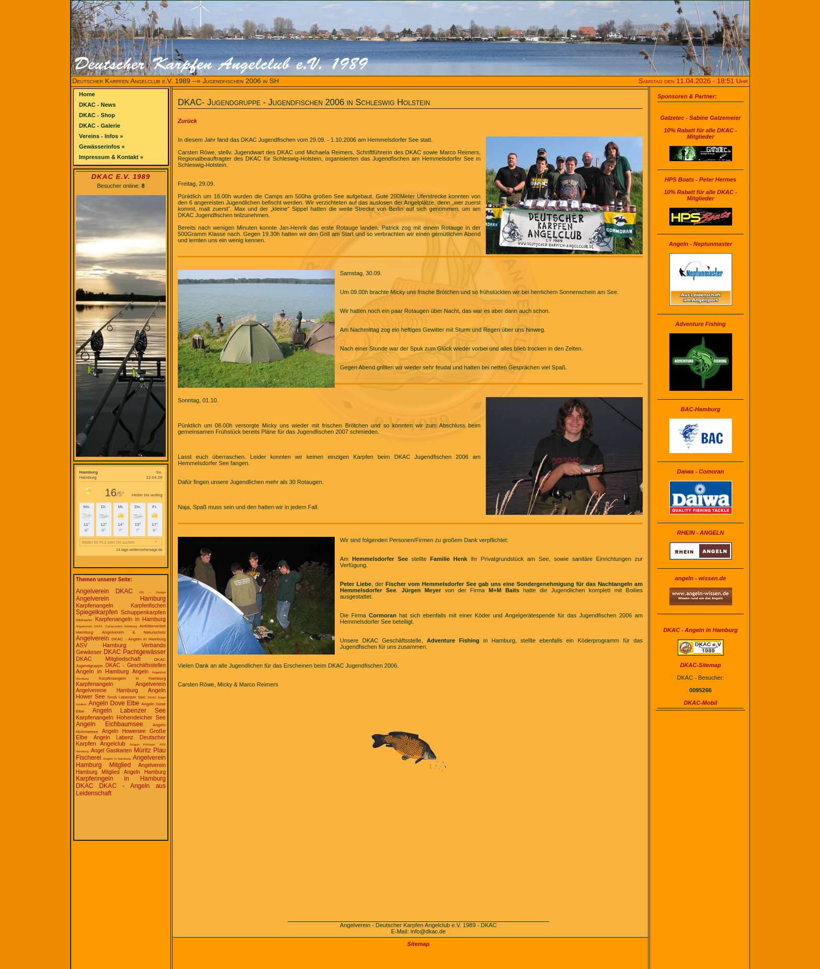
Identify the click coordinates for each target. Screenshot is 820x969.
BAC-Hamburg (701, 409)
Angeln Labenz (113, 737)
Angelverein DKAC (104, 591)
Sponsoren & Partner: (687, 96)
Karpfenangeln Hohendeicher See (121, 717)
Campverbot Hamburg (121, 626)
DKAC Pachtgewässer (135, 652)
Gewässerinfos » (101, 146)
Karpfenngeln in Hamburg (121, 778)
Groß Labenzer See (126, 697)
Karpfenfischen (148, 606)
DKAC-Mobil (700, 703)
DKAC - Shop (97, 115)
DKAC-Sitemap (700, 665)
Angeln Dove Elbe (113, 703)
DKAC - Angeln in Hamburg (138, 639)
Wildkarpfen (84, 620)
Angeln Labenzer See (129, 710)
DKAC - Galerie (99, 125)
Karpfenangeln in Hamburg (130, 619)
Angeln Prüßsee (142, 744)
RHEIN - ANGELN (700, 532)
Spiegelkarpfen (97, 612)
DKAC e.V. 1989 (121, 177)
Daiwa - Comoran (700, 471)
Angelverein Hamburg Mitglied (121, 761)
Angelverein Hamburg (121, 598)
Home (87, 94)
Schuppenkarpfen (143, 612)
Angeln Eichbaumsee (109, 724)
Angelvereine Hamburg (107, 690)
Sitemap (418, 944)
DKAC (84, 786)
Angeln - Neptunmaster (700, 244)
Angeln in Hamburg (102, 671)
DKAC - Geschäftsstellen (136, 665)
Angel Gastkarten (111, 750)
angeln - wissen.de (700, 578)
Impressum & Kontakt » (111, 157)
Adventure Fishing (700, 324)
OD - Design (152, 592)
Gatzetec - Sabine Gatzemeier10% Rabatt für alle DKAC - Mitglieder (700, 127)
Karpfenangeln (94, 605)
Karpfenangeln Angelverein (121, 684)
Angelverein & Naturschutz (134, 632)
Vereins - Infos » (101, 136)
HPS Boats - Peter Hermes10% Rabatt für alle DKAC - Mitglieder (700, 188)
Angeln (140, 671)
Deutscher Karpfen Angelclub (121, 740)
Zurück (187, 121)
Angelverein (92, 638)
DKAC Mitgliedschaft (108, 659)
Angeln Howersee (123, 731)
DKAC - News (97, 105)
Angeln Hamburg (145, 772)
